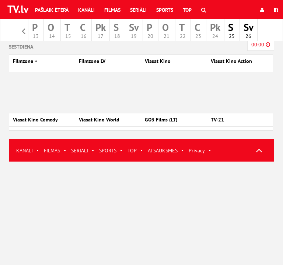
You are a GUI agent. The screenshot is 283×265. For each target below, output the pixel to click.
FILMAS (52, 150)
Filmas (112, 10)
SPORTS (107, 150)
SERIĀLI (79, 150)
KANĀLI (24, 150)
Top (187, 10)
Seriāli (138, 10)
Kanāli (86, 10)
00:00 (260, 44)
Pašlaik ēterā (52, 10)
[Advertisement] (141, 213)
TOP (132, 150)
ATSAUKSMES (163, 150)
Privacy (197, 150)
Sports (164, 10)
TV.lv (17, 9)
